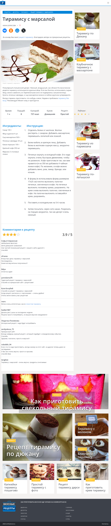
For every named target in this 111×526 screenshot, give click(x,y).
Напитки (24, 516)
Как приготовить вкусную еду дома (2, 3)
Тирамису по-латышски (85, 176)
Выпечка (24, 507)
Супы (68, 519)
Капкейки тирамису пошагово (11, 487)
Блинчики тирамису (85, 455)
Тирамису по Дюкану (85, 35)
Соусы (23, 519)
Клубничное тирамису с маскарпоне (85, 67)
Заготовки (70, 510)
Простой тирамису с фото (38, 487)
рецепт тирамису (26, 37)
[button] (108, 3)
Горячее (69, 507)
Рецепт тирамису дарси (69, 486)
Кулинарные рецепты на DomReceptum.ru (9, 506)
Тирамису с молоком (86, 430)
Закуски (24, 513)
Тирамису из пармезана (85, 145)
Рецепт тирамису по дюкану (33, 450)
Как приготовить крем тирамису (95, 487)
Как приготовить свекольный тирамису (57, 404)
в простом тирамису (33, 304)
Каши (68, 513)
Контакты (105, 524)
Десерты (24, 510)
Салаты (68, 516)
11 (20, 25)
